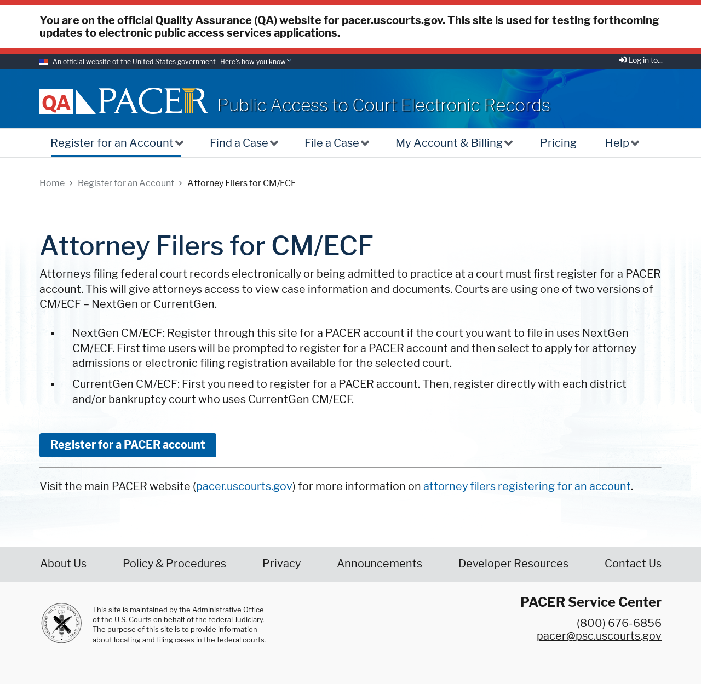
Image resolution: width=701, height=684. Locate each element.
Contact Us (633, 563)
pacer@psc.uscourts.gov (599, 635)
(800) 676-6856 (619, 623)
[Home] (153, 100)
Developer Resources (513, 563)
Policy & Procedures (174, 563)
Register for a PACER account (127, 444)
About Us (63, 563)
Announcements (379, 563)
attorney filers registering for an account (527, 486)
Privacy (281, 563)
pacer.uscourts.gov (244, 486)
